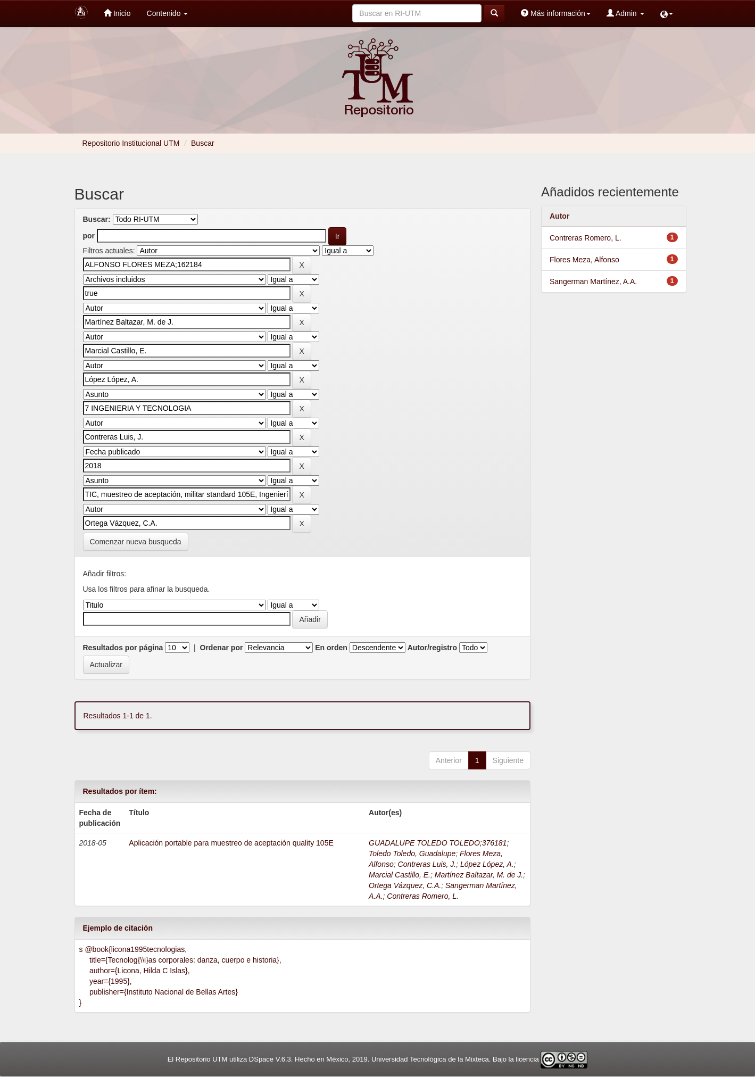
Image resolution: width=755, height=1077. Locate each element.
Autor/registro (432, 647)
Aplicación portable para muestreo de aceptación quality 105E (231, 843)
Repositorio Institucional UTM (131, 143)
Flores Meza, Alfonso (584, 259)
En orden (331, 647)
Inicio (117, 13)
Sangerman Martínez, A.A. (593, 281)
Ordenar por (221, 647)
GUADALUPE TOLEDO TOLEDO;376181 (438, 843)
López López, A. (487, 864)
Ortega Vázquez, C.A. (405, 885)
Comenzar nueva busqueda (135, 541)
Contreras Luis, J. (427, 864)
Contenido (167, 13)
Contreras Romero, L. (423, 896)
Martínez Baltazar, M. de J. (479, 875)
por (89, 235)
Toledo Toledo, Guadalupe (412, 853)
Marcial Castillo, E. (399, 875)
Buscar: (97, 219)
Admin (625, 13)
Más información (556, 13)
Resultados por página (123, 647)
